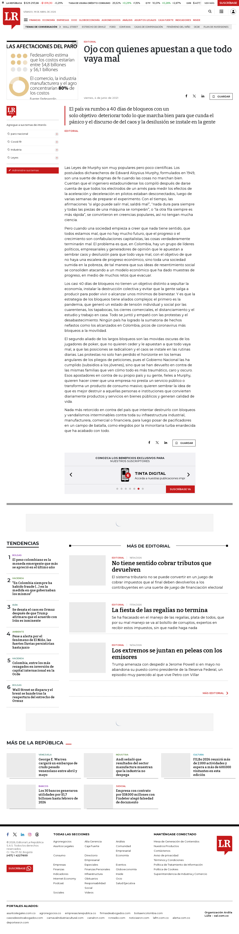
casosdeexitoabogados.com (25, 917)
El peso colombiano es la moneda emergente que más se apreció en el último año (35, 563)
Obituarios (91, 878)
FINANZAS (35, 20)
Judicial (121, 786)
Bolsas (17, 555)
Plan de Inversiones (216, 27)
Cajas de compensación (148, 27)
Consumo (59, 855)
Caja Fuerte (92, 846)
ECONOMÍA (49, 20)
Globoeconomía (126, 869)
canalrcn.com (96, 917)
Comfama (125, 27)
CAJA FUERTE (166, 20)
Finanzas (58, 869)
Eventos (121, 864)
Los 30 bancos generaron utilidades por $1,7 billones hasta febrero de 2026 (58, 796)
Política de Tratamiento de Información (178, 864)
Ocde (197, 27)
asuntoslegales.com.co (21, 913)
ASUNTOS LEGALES (145, 20)
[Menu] (26, 19)
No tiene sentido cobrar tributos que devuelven (161, 566)
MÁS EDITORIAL (213, 693)
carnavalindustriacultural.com (65, 917)
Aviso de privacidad (166, 855)
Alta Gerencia (93, 841)
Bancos (43, 786)
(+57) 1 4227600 (17, 855)
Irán (15, 605)
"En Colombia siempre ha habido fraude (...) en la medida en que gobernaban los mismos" (34, 588)
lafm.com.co (161, 917)
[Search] (210, 12)
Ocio (119, 878)
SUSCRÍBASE (228, 3)
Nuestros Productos (166, 846)
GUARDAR (221, 96)
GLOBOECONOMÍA (89, 20)
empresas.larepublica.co (80, 913)
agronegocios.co (50, 913)
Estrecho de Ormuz (94, 27)
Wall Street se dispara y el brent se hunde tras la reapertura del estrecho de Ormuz (33, 695)
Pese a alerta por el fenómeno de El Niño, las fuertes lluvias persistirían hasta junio (33, 641)
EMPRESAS (63, 20)
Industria (122, 754)
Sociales (58, 892)
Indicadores (60, 873)
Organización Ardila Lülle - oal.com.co (218, 914)
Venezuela (45, 754)
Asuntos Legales (63, 846)
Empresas (59, 864)
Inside (119, 873)
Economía (122, 855)
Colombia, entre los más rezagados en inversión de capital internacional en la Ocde (33, 668)
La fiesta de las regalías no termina (160, 610)
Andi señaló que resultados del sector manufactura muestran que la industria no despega (134, 767)
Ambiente (18, 631)
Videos (89, 892)
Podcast (58, 883)
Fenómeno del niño (178, 27)
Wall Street (70, 27)
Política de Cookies (166, 869)
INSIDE (196, 20)
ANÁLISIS (127, 20)
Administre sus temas (24, 170)
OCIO (74, 20)
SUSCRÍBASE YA (180, 489)
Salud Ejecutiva (125, 883)
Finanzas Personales (97, 869)
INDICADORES (183, 20)
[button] (70, 475)
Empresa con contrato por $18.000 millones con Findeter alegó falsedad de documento (135, 796)
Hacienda (18, 578)
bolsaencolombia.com (148, 913)
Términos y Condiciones (169, 860)
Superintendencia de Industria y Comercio (180, 873)
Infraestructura (94, 873)
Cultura (198, 754)
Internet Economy (64, 878)
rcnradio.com (116, 917)
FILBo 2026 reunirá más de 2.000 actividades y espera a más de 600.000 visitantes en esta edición (212, 767)
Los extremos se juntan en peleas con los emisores (167, 654)
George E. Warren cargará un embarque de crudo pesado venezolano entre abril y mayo (58, 767)
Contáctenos (162, 850)
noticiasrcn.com (139, 917)
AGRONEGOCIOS (111, 20)
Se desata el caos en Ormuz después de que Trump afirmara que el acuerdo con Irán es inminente (34, 615)
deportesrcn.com (18, 922)
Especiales (91, 864)
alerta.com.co (181, 917)
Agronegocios (62, 841)
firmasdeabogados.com (115, 913)
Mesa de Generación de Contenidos (176, 841)
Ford (113, 27)
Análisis (120, 841)
